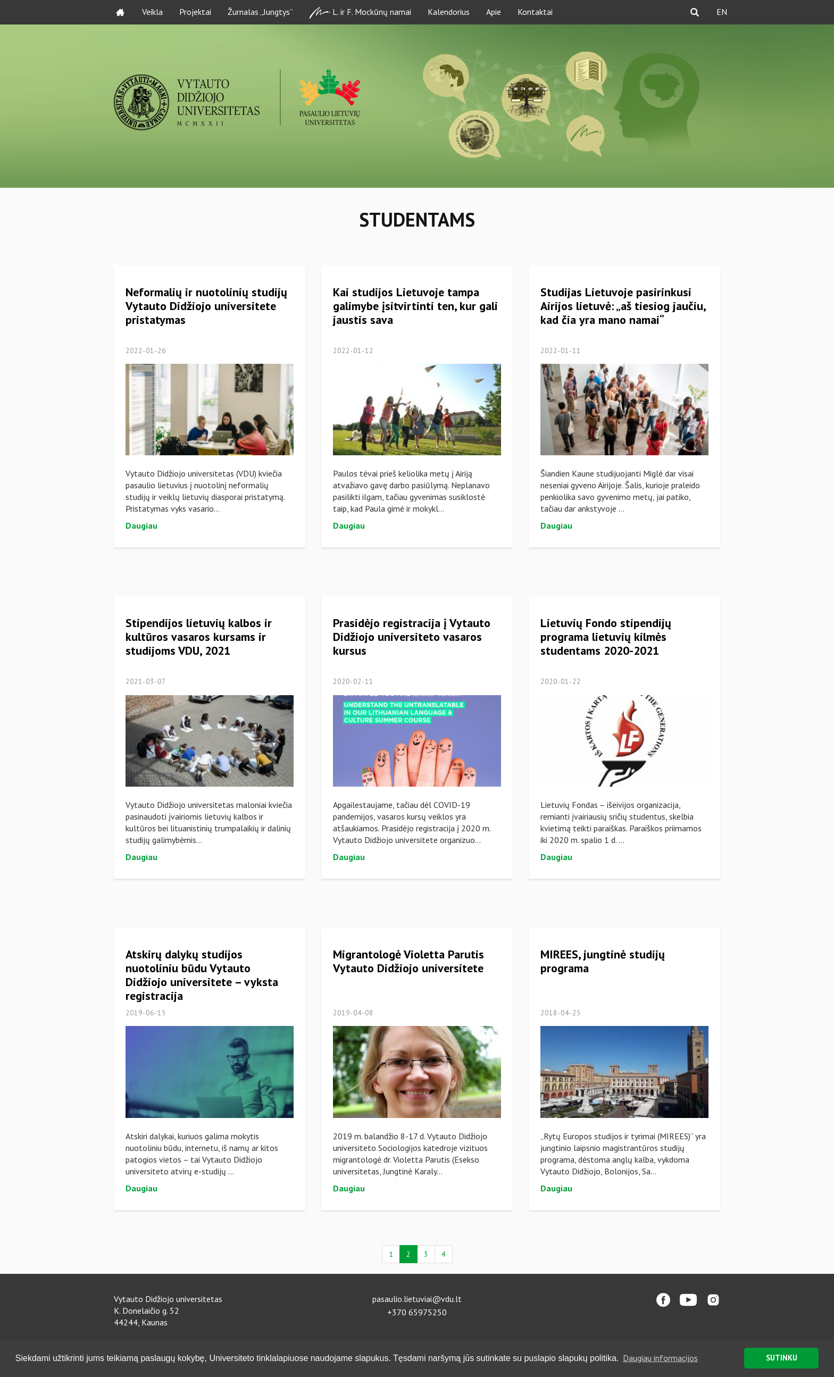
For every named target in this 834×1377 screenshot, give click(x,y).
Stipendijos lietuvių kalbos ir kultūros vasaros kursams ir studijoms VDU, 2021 (199, 636)
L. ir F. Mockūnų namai (360, 12)
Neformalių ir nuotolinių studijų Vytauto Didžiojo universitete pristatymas (206, 306)
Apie (493, 11)
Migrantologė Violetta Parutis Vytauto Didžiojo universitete (408, 961)
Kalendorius (449, 11)
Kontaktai (535, 11)
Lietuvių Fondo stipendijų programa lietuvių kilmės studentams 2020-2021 (605, 636)
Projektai (195, 11)
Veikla (152, 11)
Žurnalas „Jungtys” (260, 11)
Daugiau (141, 525)
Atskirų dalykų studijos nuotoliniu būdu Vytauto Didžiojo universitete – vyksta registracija (202, 975)
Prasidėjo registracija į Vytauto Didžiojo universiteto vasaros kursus (411, 636)
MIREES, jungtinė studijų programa (602, 961)
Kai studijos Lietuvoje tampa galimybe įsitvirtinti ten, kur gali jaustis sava (415, 306)
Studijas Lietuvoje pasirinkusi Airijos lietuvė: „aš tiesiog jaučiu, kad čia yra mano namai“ (622, 306)
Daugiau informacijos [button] (660, 1358)
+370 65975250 (417, 1312)
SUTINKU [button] (781, 1358)
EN (721, 11)
